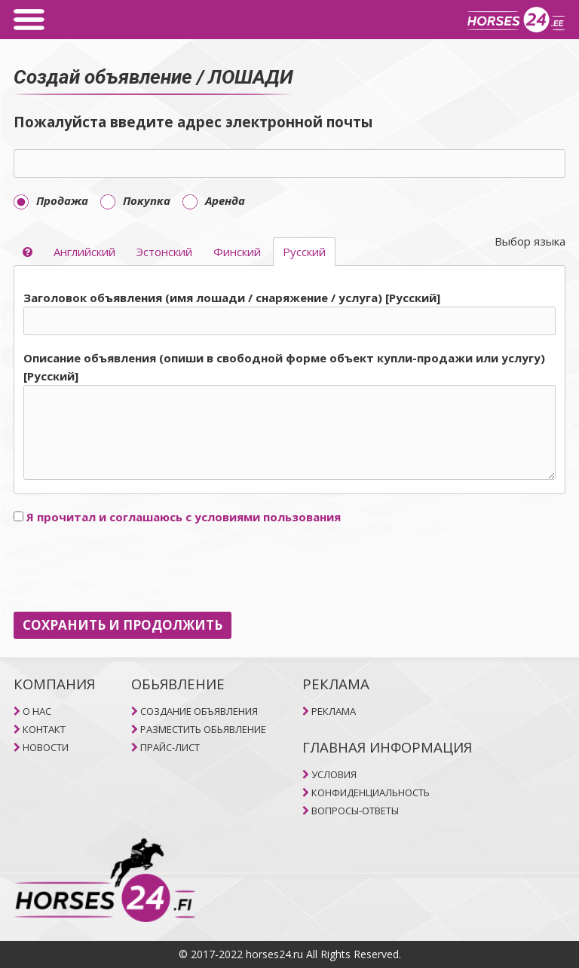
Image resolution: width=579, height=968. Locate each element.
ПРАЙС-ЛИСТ (170, 747)
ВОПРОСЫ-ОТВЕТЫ (355, 810)
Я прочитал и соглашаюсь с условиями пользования (183, 516)
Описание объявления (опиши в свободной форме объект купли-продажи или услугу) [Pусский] (284, 366)
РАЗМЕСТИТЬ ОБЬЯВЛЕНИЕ (203, 729)
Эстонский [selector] (164, 251)
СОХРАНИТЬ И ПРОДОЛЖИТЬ (122, 625)
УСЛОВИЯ (334, 774)
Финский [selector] (237, 251)
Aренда (213, 200)
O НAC (37, 711)
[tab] (289, 386)
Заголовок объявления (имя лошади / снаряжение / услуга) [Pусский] (231, 297)
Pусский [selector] (304, 251)
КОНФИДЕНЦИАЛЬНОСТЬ (370, 792)
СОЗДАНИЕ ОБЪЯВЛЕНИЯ (199, 711)
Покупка (135, 200)
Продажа (51, 200)
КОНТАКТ (44, 729)
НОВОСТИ (46, 747)
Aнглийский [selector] (84, 251)
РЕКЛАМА (333, 711)
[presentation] (128, 568)
